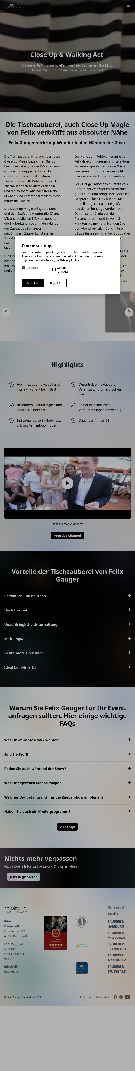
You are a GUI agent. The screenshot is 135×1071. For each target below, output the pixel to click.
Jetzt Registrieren (40, 942)
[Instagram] (121, 1062)
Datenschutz (103, 1062)
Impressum (86, 1062)
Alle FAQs (67, 909)
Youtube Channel (67, 535)
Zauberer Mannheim (99, 1022)
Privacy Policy (69, 260)
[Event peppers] (38, 998)
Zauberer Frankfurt (99, 1011)
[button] (6, 312)
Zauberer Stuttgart (99, 1034)
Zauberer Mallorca (99, 1000)
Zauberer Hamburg (98, 989)
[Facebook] (115, 1062)
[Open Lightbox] (67, 312)
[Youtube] (127, 1062)
